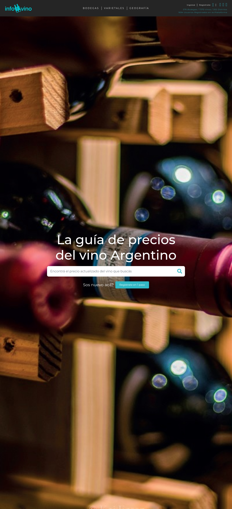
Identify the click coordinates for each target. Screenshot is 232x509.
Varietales (114, 6)
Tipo (29, 476)
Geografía (139, 6)
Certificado (29, 495)
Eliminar (119, 471)
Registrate (205, 3)
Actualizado (158, 483)
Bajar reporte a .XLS (150, 471)
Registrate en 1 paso (132, 216)
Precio (147, 483)
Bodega (29, 501)
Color (29, 482)
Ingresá (191, 3)
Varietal (29, 488)
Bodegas (91, 6)
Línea (99, 483)
